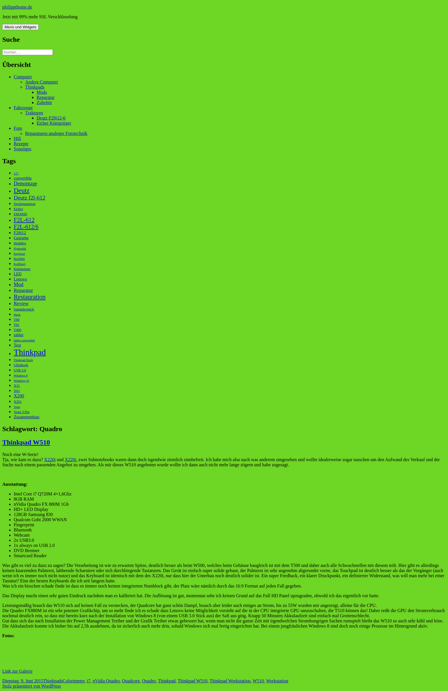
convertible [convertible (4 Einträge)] (23, 178)
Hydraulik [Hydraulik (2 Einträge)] (20, 248)
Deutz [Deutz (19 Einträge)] (21, 190)
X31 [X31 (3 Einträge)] (17, 386)
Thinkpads (35, 87)
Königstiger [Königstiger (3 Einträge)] (22, 269)
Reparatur (46, 97)
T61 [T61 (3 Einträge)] (16, 325)
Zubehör (44, 102)
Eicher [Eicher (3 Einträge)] (18, 209)
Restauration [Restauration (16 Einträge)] (29, 296)
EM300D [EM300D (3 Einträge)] (20, 214)
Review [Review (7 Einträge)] (21, 303)
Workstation (277, 680)
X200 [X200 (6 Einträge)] (19, 396)
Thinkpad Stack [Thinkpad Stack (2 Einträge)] (23, 360)
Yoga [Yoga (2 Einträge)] (17, 407)
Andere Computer (41, 81)
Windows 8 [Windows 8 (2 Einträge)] (20, 375)
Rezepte (21, 143)
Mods (42, 92)
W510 (258, 680)
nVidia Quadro (106, 680)
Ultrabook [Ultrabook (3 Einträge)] (21, 365)
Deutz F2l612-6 (51, 118)
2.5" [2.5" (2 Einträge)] (16, 173)
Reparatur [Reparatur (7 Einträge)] (23, 290)
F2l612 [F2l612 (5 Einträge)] (20, 232)
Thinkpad (166, 680)
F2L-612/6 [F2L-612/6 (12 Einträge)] (26, 227)
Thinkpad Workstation (230, 680)
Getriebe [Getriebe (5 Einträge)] (21, 237)
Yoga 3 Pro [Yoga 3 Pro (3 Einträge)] (22, 412)
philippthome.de (17, 7)
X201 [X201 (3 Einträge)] (18, 402)
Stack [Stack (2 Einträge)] (17, 314)
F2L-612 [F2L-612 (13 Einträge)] (24, 219)
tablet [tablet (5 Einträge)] (18, 334)
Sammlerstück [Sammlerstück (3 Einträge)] (24, 309)
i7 (88, 680)
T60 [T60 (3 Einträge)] (16, 320)
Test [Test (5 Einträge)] (17, 344)
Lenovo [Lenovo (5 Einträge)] (20, 278)
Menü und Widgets (20, 27)
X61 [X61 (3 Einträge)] (17, 391)
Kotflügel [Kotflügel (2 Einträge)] (19, 264)
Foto (18, 128)
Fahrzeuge (23, 107)
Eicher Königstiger (54, 123)
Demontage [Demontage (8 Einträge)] (25, 183)
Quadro (149, 680)
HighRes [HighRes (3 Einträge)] (20, 243)
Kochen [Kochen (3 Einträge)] (19, 259)
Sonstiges (22, 148)
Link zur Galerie (17, 671)
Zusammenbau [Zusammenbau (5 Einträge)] (26, 416)
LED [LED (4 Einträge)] (17, 274)
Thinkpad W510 (26, 442)
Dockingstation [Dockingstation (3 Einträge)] (24, 204)
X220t (70, 459)
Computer (23, 76)
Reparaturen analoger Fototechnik (56, 133)
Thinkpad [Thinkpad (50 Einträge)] (30, 352)
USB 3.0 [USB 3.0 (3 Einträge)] (20, 370)
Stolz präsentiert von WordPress (31, 686)
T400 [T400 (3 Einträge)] (17, 330)
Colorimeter (74, 680)
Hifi (17, 138)
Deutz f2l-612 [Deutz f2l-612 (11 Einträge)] (29, 197)
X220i (50, 459)
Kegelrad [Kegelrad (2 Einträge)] (19, 253)
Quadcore (131, 680)
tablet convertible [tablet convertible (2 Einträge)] (24, 340)
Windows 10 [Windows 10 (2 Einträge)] (21, 380)
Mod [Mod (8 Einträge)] (18, 284)
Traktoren (34, 112)
